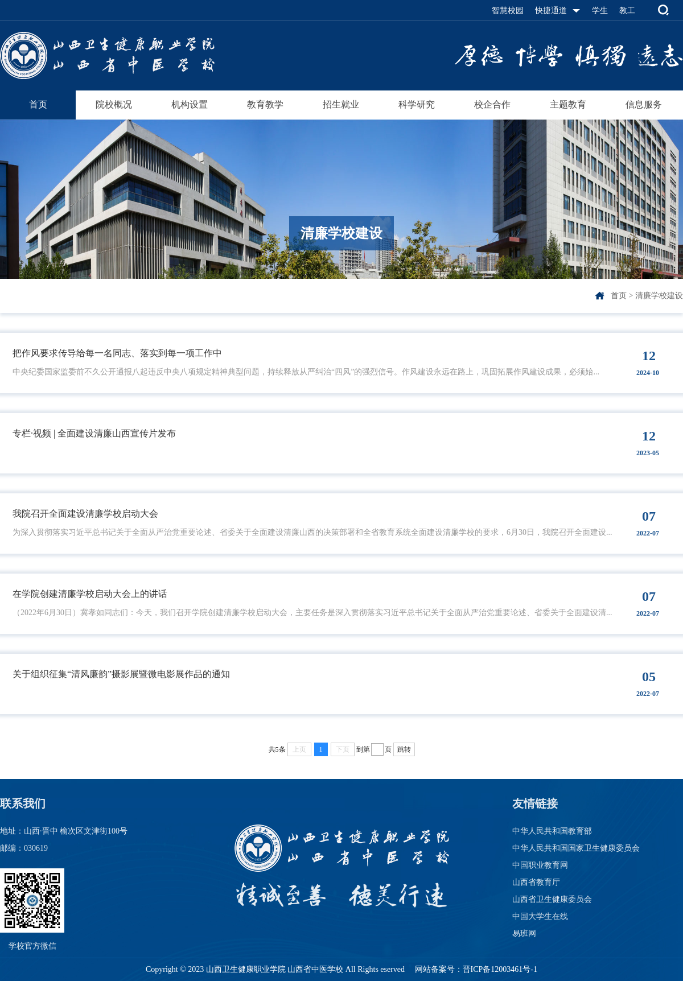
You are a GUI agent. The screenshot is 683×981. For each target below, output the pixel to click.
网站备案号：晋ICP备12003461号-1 (475, 969)
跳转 (404, 749)
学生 (600, 10)
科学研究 (416, 104)
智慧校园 (508, 10)
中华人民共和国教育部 (552, 831)
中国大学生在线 (540, 916)
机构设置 (189, 104)
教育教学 (265, 104)
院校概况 (114, 104)
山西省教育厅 (536, 882)
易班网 (524, 933)
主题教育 (568, 104)
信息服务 (644, 104)
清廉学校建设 (659, 295)
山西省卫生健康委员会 (552, 899)
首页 (38, 104)
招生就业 (341, 104)
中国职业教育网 (540, 865)
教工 (627, 10)
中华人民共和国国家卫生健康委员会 (576, 848)
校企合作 (492, 104)
